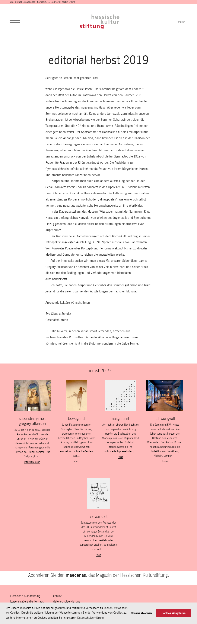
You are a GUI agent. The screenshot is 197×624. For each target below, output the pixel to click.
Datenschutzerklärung (66, 601)
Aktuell (18, 1)
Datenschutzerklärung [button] (90, 617)
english (181, 21)
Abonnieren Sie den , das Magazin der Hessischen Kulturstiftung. (98, 575)
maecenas (29, 1)
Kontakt (57, 596)
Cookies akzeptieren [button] (173, 613)
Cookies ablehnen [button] (141, 613)
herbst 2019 (43, 1)
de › (12, 1)
